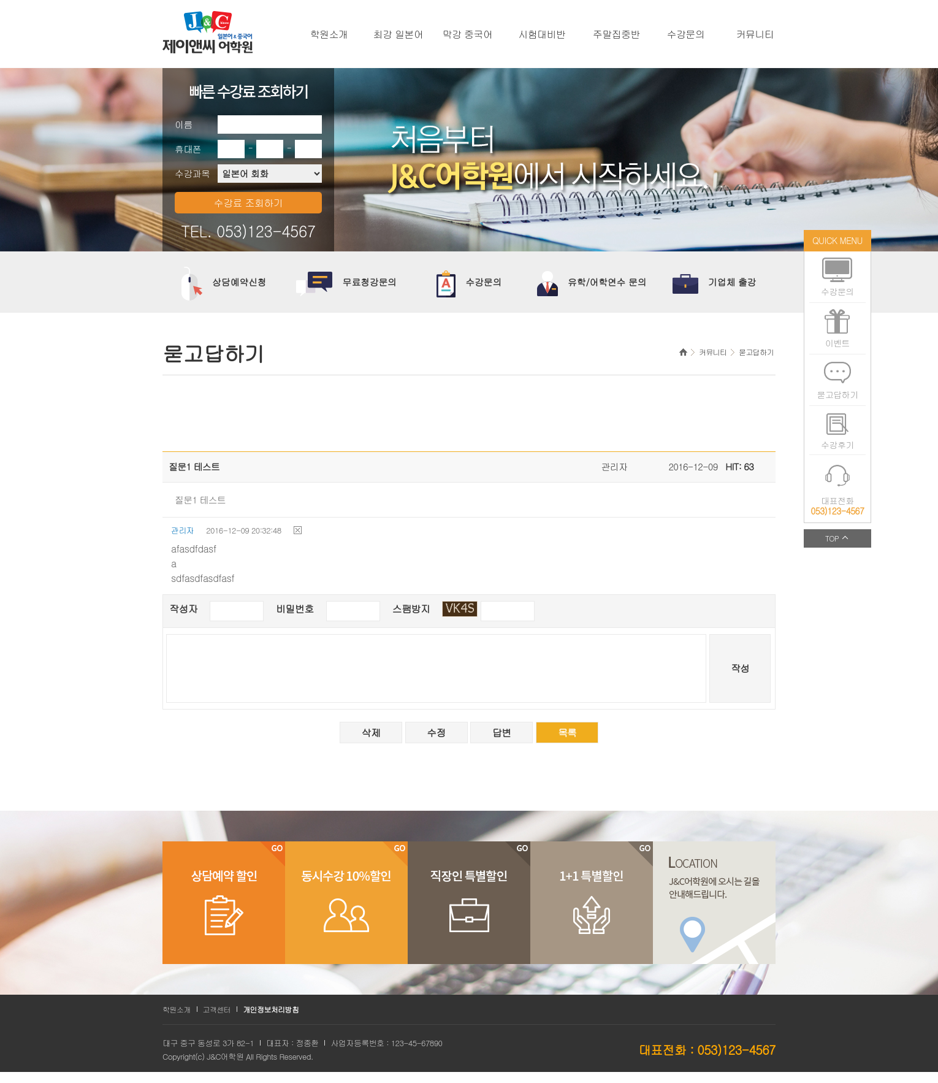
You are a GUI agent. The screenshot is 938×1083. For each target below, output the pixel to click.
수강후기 (837, 444)
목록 (567, 732)
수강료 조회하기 (248, 203)
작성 (740, 668)
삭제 (370, 732)
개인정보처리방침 (271, 1009)
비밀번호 (295, 609)
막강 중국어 (468, 34)
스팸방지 (411, 609)
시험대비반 (542, 34)
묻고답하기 (837, 394)
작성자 (183, 609)
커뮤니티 (755, 34)
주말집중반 (616, 34)
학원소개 (329, 34)
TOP (832, 538)
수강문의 (686, 34)
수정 (436, 732)
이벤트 (837, 343)
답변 (501, 732)
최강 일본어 (398, 34)
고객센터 (217, 1009)
